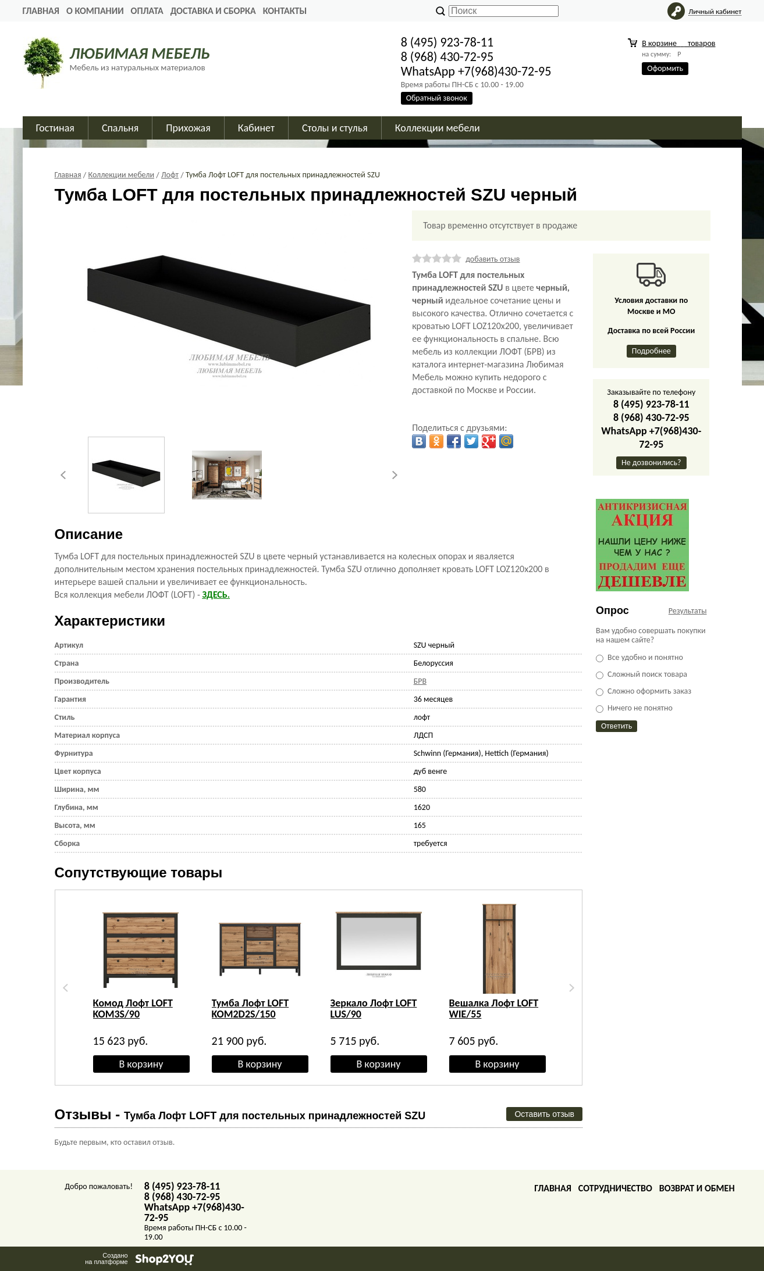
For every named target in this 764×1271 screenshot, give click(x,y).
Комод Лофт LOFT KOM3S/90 (133, 1008)
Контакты (285, 10)
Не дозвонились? (651, 462)
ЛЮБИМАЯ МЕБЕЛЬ (140, 53)
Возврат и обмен (697, 1188)
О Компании (95, 10)
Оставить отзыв (544, 1114)
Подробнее (651, 351)
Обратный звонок (436, 98)
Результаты (688, 611)
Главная (41, 10)
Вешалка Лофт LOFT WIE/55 (494, 1008)
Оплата (147, 10)
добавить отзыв (492, 259)
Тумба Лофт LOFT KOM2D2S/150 (250, 1008)
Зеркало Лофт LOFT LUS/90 (374, 1008)
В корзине (678, 43)
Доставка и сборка (213, 10)
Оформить (665, 68)
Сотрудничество (615, 1188)
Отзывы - (240, 1114)
